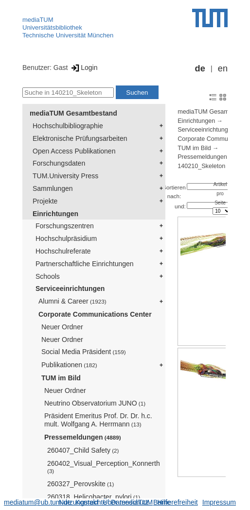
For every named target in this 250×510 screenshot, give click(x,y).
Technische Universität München (67, 35)
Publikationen (69, 365)
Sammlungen (53, 188)
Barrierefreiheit (175, 502)
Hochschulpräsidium (66, 238)
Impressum (219, 502)
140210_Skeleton (201, 166)
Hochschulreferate (63, 251)
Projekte (45, 201)
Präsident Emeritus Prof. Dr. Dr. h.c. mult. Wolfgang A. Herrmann (98, 420)
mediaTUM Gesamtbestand (73, 113)
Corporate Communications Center (95, 314)
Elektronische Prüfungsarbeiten (80, 138)
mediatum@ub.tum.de (37, 502)
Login (83, 67)
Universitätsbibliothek (52, 27)
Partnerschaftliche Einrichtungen (85, 264)
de (200, 68)
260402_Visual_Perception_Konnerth (103, 467)
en (223, 68)
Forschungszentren (65, 226)
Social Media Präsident (83, 352)
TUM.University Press (65, 176)
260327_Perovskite (80, 484)
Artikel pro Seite (220, 193)
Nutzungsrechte (83, 502)
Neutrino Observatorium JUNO (94, 403)
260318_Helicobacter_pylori (93, 497)
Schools (48, 276)
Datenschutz (130, 502)
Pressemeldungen (82, 437)
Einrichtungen (55, 214)
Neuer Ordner (62, 327)
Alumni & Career (72, 301)
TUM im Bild (61, 378)
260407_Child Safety (83, 450)
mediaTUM (38, 19)
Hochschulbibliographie (68, 126)
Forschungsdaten (59, 163)
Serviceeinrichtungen (70, 288)
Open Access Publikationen (74, 151)
